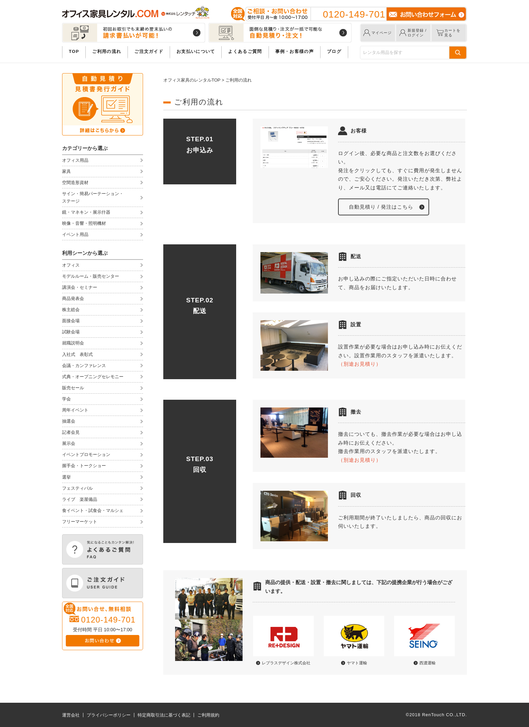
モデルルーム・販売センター (90, 276)
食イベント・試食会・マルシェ (92, 510)
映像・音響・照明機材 (84, 223)
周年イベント (75, 410)
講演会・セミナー (79, 287)
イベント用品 (75, 234)
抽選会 (68, 421)
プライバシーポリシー (109, 715)
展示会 (68, 443)
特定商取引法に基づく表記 (164, 715)
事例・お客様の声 (294, 51)
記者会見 (71, 432)
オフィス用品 (75, 160)
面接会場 (71, 320)
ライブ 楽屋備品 (79, 499)
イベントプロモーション (86, 454)
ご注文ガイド (148, 51)
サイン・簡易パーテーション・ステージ (92, 197)
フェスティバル (77, 488)
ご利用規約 (208, 715)
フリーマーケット (79, 521)
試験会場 (71, 331)
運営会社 (71, 715)
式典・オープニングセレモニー (92, 376)
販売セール (73, 387)
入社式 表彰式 (77, 354)
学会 (66, 398)
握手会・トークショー (84, 465)
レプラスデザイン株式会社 (286, 663)
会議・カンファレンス (84, 365)
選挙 (66, 477)
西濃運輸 (427, 663)
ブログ (334, 51)
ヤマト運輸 (357, 663)
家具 (66, 171)
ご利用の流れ (106, 51)
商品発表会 (73, 298)
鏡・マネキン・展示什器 (86, 212)
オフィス (71, 265)
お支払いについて (195, 51)
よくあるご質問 (245, 51)
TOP (74, 51)
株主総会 (71, 309)
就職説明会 (73, 342)
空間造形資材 (75, 182)
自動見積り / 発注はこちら (381, 207)
